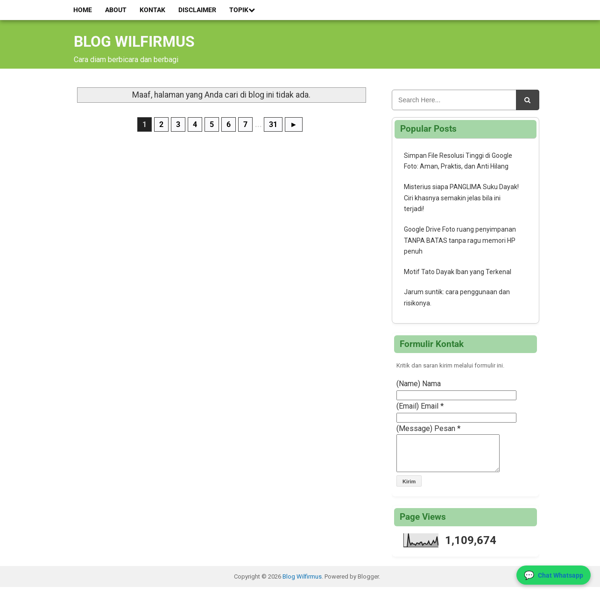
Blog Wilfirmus (134, 41)
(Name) (408, 383)
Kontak (152, 10)
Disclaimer (197, 10)
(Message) (414, 428)
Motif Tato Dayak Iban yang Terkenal (457, 272)
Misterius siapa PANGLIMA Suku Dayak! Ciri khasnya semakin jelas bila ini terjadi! (461, 198)
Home (82, 10)
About (116, 10)
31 (273, 124)
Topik (242, 10)
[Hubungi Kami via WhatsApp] (553, 575)
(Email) (407, 406)
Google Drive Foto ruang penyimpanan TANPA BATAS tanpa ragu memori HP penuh (460, 240)
